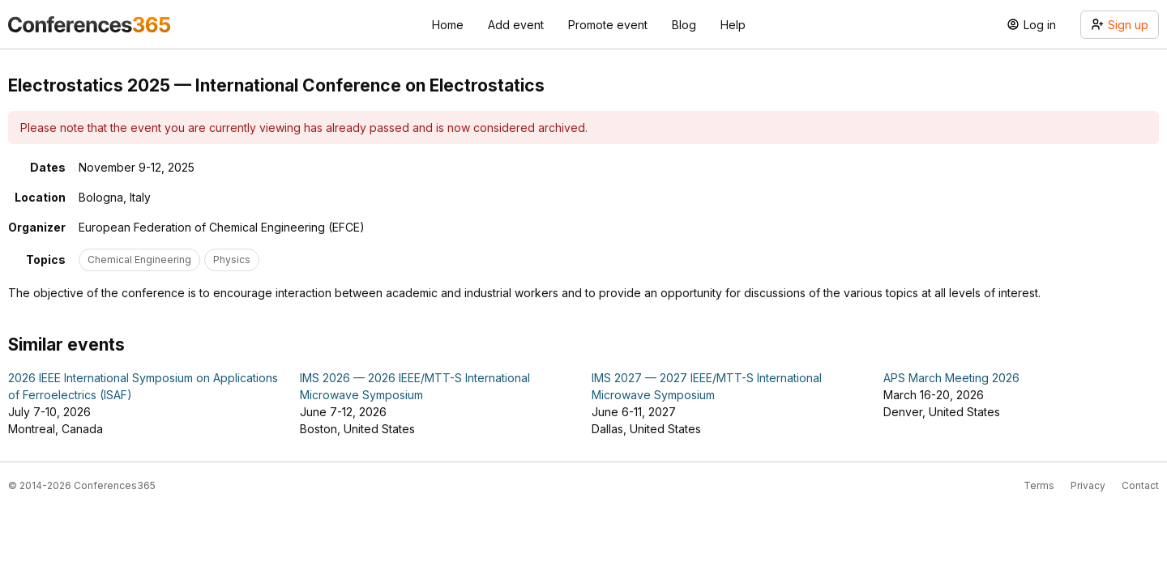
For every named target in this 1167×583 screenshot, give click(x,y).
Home (448, 25)
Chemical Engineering (139, 259)
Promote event (608, 25)
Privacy (1088, 485)
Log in (1031, 25)
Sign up (1119, 25)
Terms (1039, 485)
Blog (684, 25)
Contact (1140, 485)
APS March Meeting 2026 (951, 378)
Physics (231, 259)
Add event (516, 25)
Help (733, 25)
